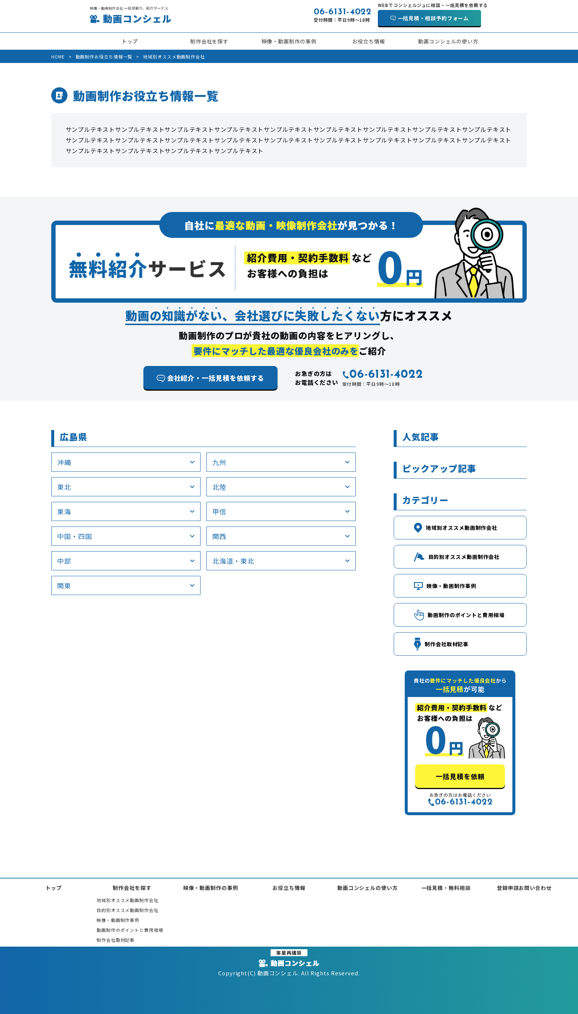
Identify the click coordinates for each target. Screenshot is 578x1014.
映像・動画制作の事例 (289, 41)
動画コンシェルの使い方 (448, 41)
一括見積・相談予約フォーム (433, 18)
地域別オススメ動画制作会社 (128, 900)
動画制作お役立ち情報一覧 (104, 56)
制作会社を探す (209, 41)
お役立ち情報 (368, 41)
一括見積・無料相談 (446, 887)
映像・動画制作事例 (118, 920)
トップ (130, 41)
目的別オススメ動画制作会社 (128, 910)
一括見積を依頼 (460, 776)
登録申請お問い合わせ (524, 887)
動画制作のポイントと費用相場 (130, 930)
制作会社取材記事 (116, 940)
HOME (58, 56)
